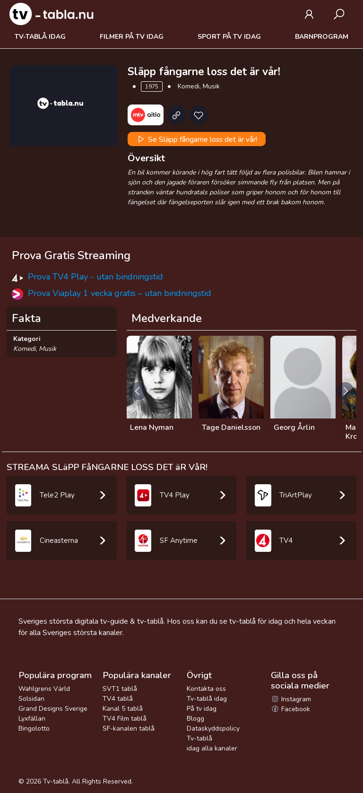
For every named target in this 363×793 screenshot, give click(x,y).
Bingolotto (34, 728)
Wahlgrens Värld (44, 688)
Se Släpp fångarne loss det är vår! (196, 139)
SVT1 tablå (120, 688)
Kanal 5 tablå (123, 708)
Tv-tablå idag (40, 36)
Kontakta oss (206, 688)
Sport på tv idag (229, 36)
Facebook (290, 709)
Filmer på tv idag (132, 36)
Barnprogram (321, 36)
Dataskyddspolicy (213, 728)
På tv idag (201, 708)
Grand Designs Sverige (52, 708)
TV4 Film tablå (125, 718)
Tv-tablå (56, 781)
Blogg (195, 718)
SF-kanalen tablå (129, 728)
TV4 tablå (118, 698)
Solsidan (31, 698)
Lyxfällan (31, 718)
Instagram (291, 699)
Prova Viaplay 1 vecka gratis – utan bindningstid (119, 293)
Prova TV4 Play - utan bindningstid (95, 276)
